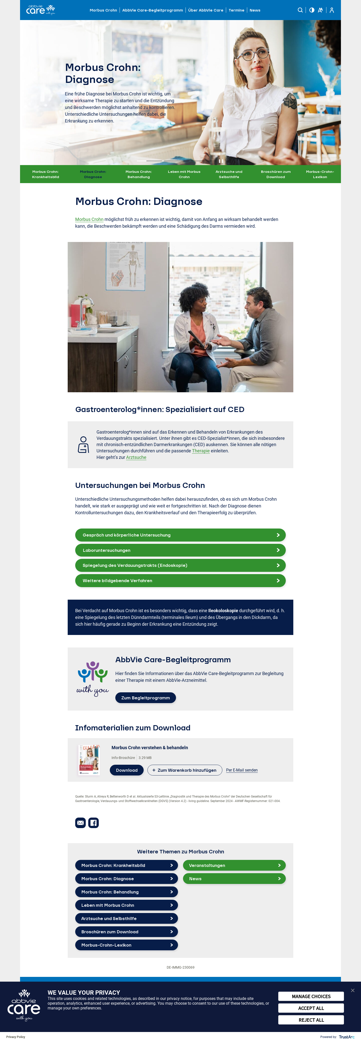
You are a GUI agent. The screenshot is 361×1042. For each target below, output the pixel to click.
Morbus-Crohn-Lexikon (320, 174)
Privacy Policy (15, 1037)
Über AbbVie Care (205, 10)
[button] (300, 10)
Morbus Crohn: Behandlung (139, 174)
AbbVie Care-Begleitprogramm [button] (152, 10)
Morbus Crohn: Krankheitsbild (45, 174)
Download (127, 770)
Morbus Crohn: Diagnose (93, 174)
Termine (236, 10)
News (255, 10)
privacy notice (179, 998)
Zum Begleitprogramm (145, 697)
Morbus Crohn (89, 219)
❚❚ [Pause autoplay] (221, 161)
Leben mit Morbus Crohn (184, 174)
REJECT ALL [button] (311, 1020)
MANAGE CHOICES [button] (311, 996)
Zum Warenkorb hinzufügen (187, 770)
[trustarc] (346, 1036)
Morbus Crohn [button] (103, 10)
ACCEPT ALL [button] (311, 1008)
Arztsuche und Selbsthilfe (229, 174)
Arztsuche (136, 457)
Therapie (201, 450)
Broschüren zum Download (276, 174)
